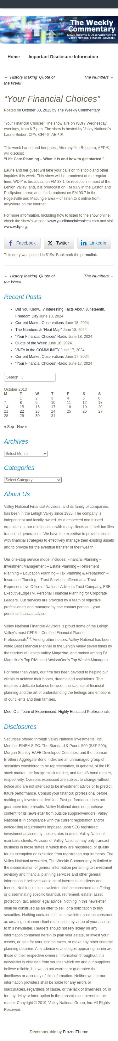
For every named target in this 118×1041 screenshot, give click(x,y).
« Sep (9, 427)
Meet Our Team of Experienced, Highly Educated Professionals (57, 711)
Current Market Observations (39, 323)
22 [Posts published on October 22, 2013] (22, 411)
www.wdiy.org (15, 226)
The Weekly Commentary (78, 110)
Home (14, 56)
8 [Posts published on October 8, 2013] (21, 402)
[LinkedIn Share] (94, 243)
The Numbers (99, 77)
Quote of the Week (31, 343)
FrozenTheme (75, 1031)
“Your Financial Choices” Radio (41, 336)
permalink (89, 255)
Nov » (22, 427)
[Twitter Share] (59, 243)
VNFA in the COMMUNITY (37, 350)
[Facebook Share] (22, 243)
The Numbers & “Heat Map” (38, 329)
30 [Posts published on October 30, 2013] (38, 416)
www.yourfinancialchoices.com (73, 221)
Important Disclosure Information (63, 56)
